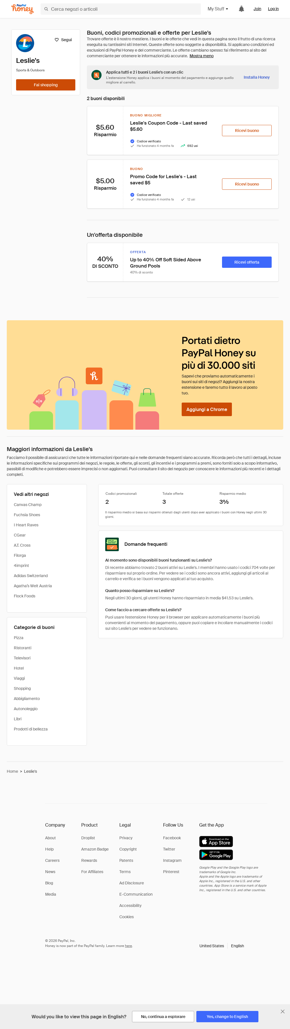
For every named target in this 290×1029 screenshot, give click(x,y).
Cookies (126, 916)
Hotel (19, 668)
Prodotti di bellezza (31, 729)
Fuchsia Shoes (27, 514)
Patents (126, 860)
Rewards (89, 860)
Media (50, 894)
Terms (125, 871)
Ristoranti (22, 647)
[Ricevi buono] (247, 130)
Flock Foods (24, 596)
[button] (221, 946)
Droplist (88, 837)
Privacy (126, 837)
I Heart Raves (26, 524)
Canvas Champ (27, 504)
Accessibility (130, 905)
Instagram (172, 860)
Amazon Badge (95, 849)
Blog (49, 883)
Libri (17, 718)
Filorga (20, 555)
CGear (20, 535)
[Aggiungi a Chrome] (207, 409)
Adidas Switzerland (31, 575)
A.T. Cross (22, 545)
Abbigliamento (27, 698)
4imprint (21, 565)
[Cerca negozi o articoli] (121, 9)
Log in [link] (273, 8)
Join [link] (257, 8)
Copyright (128, 849)
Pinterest (171, 871)
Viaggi (19, 678)
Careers (52, 860)
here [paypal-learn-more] (128, 946)
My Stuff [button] (218, 9)
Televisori (22, 658)
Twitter (169, 849)
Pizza (18, 637)
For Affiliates (92, 871)
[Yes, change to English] (227, 1016)
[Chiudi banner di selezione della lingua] (282, 1011)
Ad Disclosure (131, 883)
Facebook (172, 837)
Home (12, 771)
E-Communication (136, 894)
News (50, 871)
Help (49, 849)
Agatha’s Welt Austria (33, 585)
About (50, 837)
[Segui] (63, 39)
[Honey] (22, 9)
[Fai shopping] (45, 84)
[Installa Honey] (257, 77)
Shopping (22, 688)
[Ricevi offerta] (247, 262)
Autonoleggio (26, 708)
